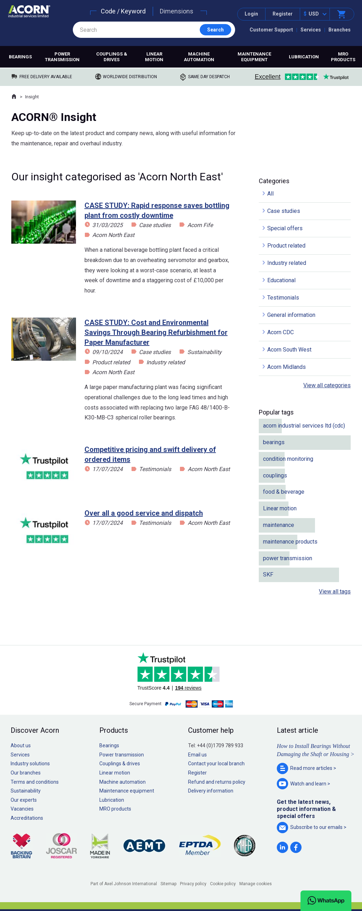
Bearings (20, 56)
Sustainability (204, 352)
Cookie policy (223, 883)
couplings (275, 475)
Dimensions (176, 11)
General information (291, 315)
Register (283, 14)
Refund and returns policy (216, 782)
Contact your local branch (216, 763)
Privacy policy (193, 883)
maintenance (278, 525)
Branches (339, 30)
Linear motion (154, 56)
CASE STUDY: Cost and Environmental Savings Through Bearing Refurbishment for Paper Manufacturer (156, 332)
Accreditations (27, 818)
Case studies (155, 225)
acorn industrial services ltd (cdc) (304, 425)
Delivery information (210, 791)
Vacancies (22, 809)
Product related (111, 362)
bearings (274, 442)
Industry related (165, 362)
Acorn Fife (200, 225)
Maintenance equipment (254, 56)
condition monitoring (288, 459)
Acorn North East (113, 235)
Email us (197, 755)
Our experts (24, 800)
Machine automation (199, 56)
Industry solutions (30, 763)
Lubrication (304, 56)
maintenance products (290, 541)
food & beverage (283, 491)
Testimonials (155, 469)
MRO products (343, 56)
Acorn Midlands (286, 367)
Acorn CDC (280, 332)
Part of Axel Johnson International (123, 883)
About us (21, 745)
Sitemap (168, 883)
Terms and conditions (35, 782)
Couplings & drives (111, 56)
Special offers (285, 228)
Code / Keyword (123, 11)
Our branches (26, 773)
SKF (268, 574)
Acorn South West (289, 349)
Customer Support (271, 30)
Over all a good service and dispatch (143, 513)
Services (310, 30)
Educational (281, 280)
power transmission (287, 558)
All (270, 193)
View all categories (327, 385)
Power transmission (62, 56)
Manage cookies (255, 883)
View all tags (335, 591)
